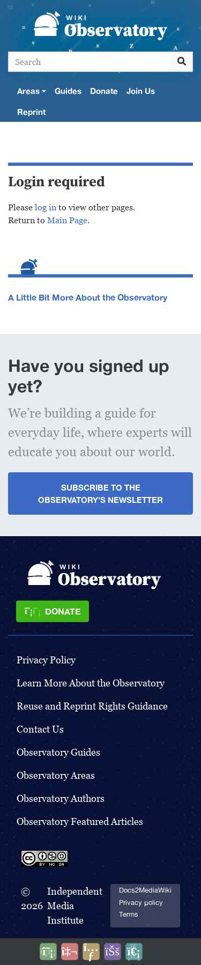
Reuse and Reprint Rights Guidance (92, 706)
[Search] (90, 62)
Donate (104, 91)
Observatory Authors (61, 798)
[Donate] (52, 611)
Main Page (67, 220)
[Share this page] (91, 951)
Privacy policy (141, 902)
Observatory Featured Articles (80, 821)
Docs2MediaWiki (145, 890)
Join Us (140, 91)
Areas (28, 91)
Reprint (31, 111)
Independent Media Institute (74, 906)
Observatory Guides (58, 752)
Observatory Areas (56, 775)
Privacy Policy (46, 660)
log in (45, 207)
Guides (68, 91)
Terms (128, 914)
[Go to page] (182, 62)
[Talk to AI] (69, 951)
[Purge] (134, 951)
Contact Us (40, 729)
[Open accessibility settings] (112, 951)
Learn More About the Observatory (91, 683)
